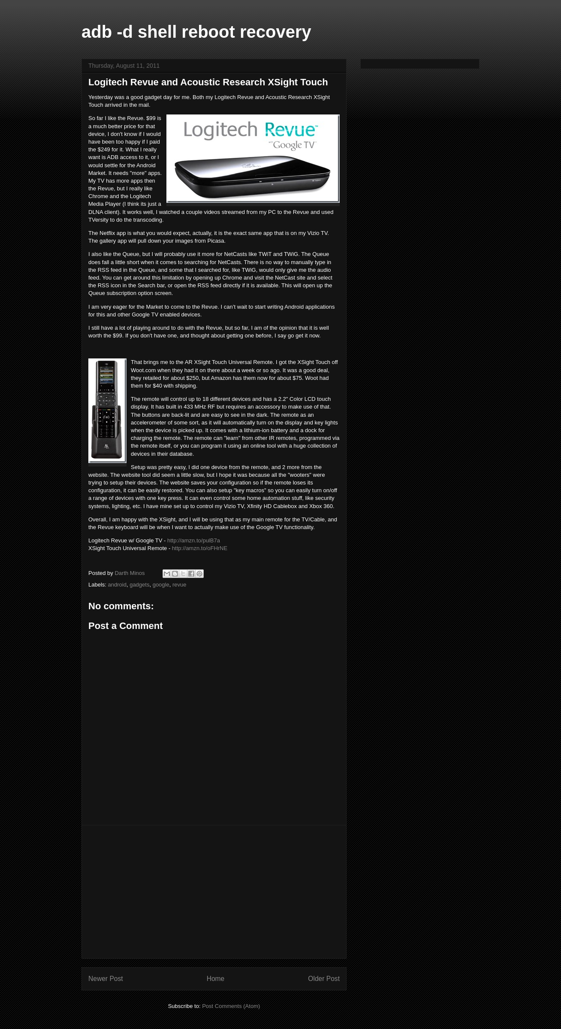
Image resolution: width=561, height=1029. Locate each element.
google (161, 584)
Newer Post (105, 978)
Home (216, 978)
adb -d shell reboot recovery (196, 31)
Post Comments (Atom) (231, 1006)
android (117, 584)
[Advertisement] (214, 892)
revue (179, 584)
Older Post (324, 978)
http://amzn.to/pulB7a (193, 540)
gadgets (139, 584)
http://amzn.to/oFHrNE (199, 548)
